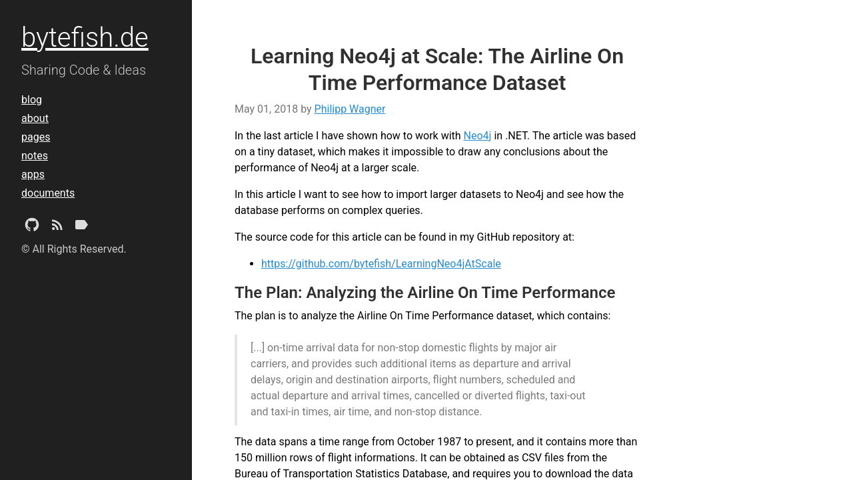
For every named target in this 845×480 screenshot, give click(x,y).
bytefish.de (85, 37)
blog (31, 99)
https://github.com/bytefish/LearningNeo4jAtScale (381, 263)
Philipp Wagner (350, 109)
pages (35, 137)
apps (33, 174)
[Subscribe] (57, 227)
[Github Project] (32, 227)
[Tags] (81, 227)
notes (34, 155)
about (35, 118)
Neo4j (478, 135)
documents (48, 193)
